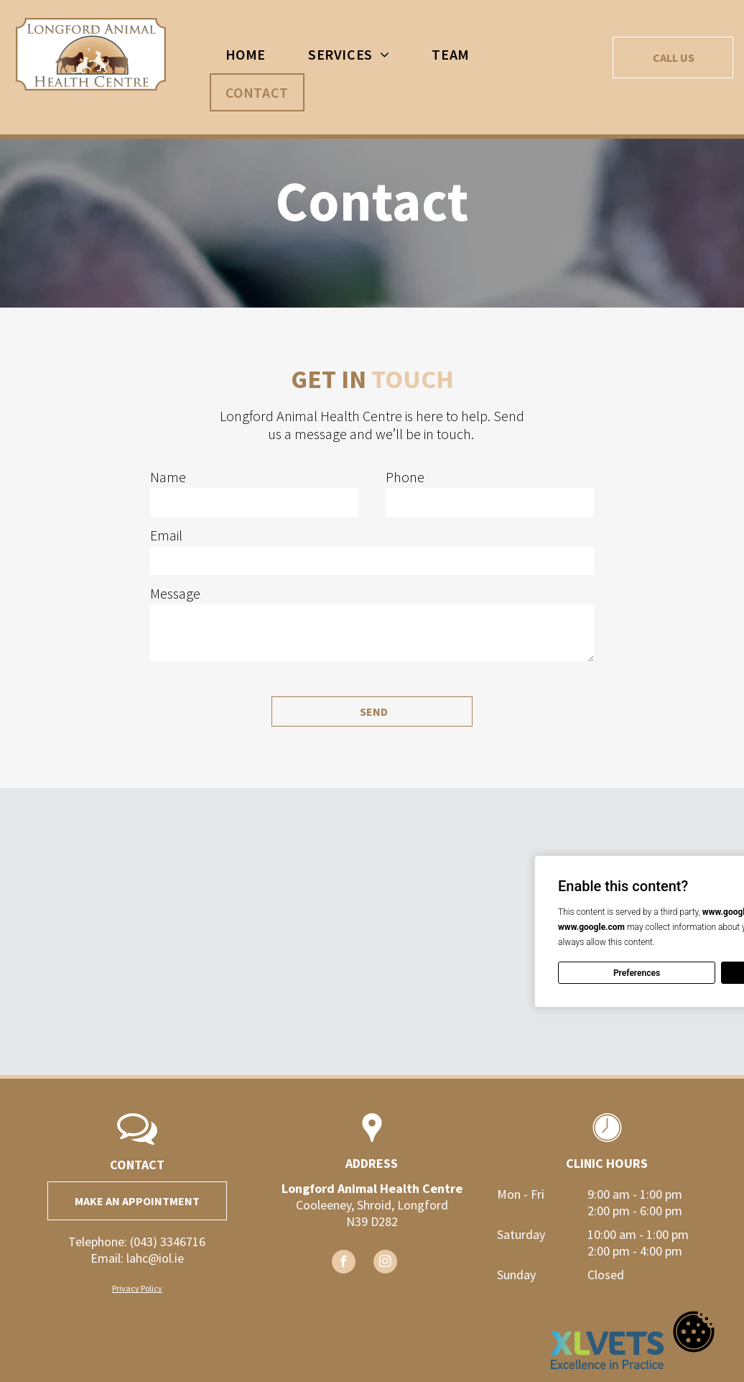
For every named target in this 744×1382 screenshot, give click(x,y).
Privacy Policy (137, 1288)
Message (175, 593)
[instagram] (385, 1263)
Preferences (636, 972)
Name (168, 477)
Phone (405, 477)
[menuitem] (251, 54)
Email (166, 535)
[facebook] (343, 1263)
